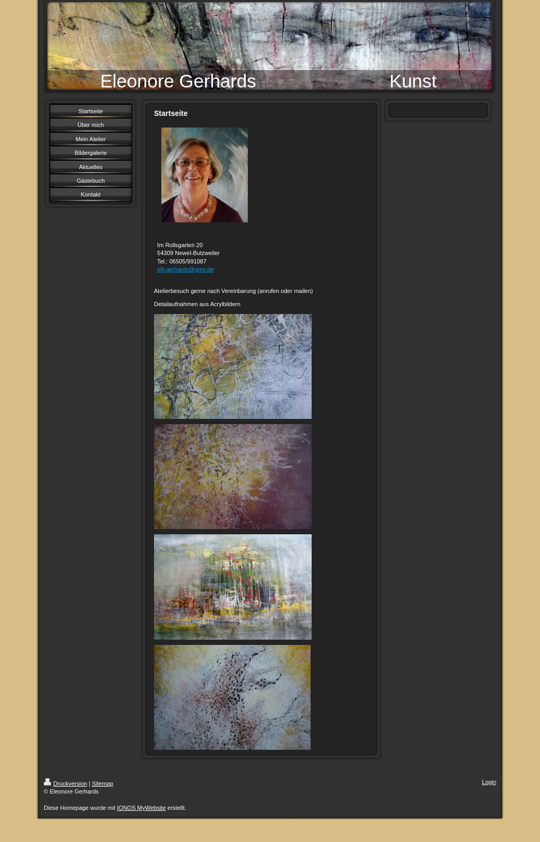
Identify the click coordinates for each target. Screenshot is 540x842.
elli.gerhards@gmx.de (185, 269)
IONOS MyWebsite (141, 808)
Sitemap (102, 783)
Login (489, 782)
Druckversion (65, 783)
